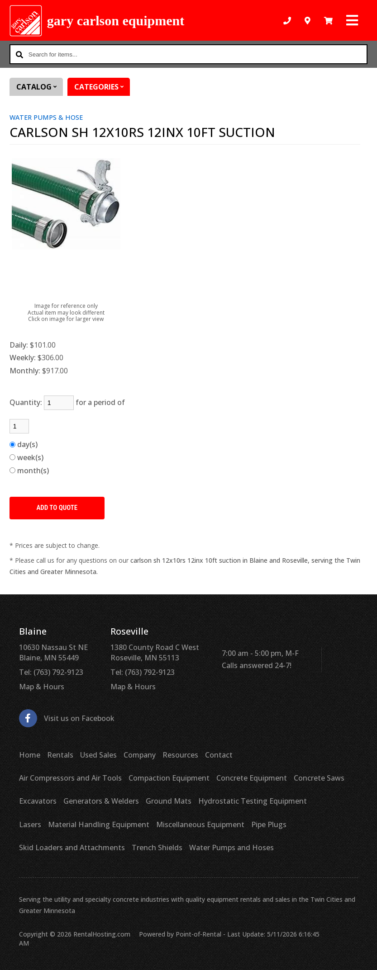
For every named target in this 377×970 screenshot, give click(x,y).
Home (29, 755)
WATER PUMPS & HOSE (46, 117)
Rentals (60, 755)
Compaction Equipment (169, 778)
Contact (219, 755)
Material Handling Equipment (98, 824)
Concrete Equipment (251, 778)
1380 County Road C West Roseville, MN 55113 (154, 652)
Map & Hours (41, 687)
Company (140, 755)
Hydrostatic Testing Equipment (252, 801)
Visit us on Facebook (67, 718)
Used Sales (98, 755)
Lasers (30, 824)
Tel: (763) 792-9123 (51, 672)
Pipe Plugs (268, 824)
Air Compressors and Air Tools (70, 778)
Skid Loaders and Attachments (72, 847)
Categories (102, 87)
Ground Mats (168, 801)
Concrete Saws (319, 778)
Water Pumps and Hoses (231, 847)
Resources (180, 755)
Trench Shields (157, 847)
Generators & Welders (101, 801)
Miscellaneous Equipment (200, 824)
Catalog (39, 87)
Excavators (38, 801)
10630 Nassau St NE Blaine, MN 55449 (53, 652)
